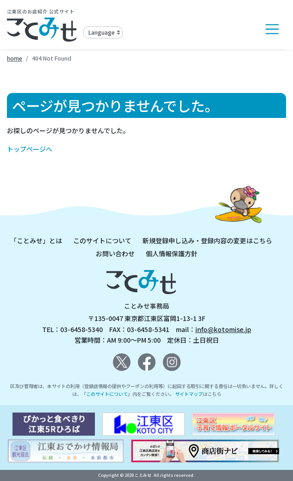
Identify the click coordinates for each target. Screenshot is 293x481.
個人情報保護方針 (172, 253)
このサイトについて (102, 240)
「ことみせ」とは (36, 240)
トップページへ (29, 149)
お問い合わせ (115, 253)
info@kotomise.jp (223, 329)
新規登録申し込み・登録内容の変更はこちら (207, 240)
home (14, 58)
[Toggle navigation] (272, 29)
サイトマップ (189, 393)
